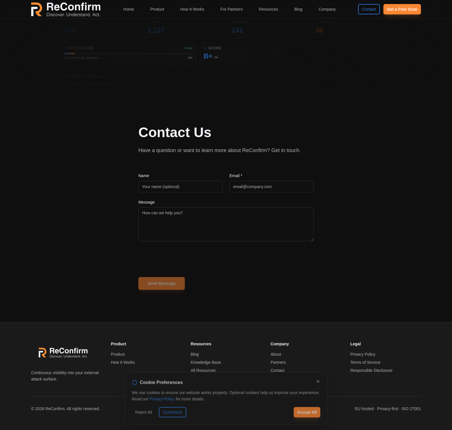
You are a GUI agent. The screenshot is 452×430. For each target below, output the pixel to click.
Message (146, 202)
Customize (172, 414)
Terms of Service (365, 362)
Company (327, 9)
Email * (235, 175)
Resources (268, 9)
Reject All (143, 414)
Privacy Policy (362, 354)
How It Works (192, 9)
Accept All (307, 414)
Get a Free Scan (402, 9)
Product (157, 9)
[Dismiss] (318, 383)
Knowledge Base (206, 362)
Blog (298, 9)
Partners (278, 362)
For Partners (231, 9)
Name (143, 175)
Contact (369, 9)
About (275, 354)
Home (128, 9)
